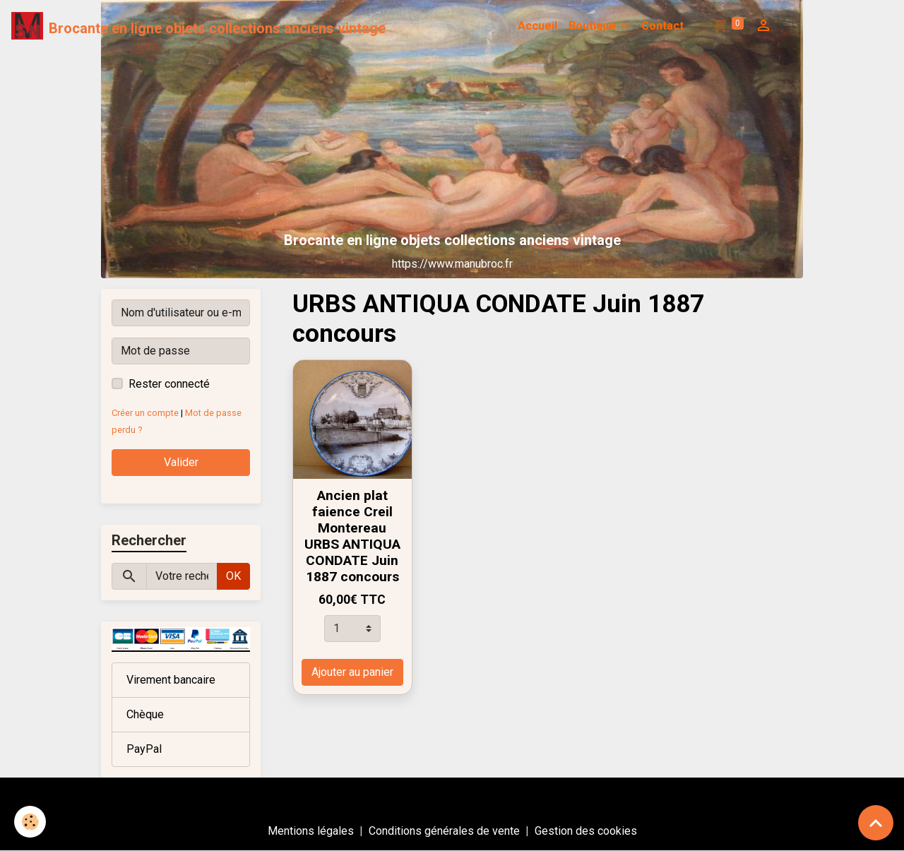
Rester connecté (169, 384)
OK (233, 576)
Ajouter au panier (352, 672)
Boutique (594, 25)
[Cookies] (30, 822)
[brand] (198, 26)
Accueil (537, 25)
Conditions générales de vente (444, 831)
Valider (181, 462)
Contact (662, 25)
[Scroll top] (875, 822)
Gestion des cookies (586, 831)
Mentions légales (311, 831)
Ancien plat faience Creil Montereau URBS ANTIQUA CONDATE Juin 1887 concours (352, 536)
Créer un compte (145, 412)
